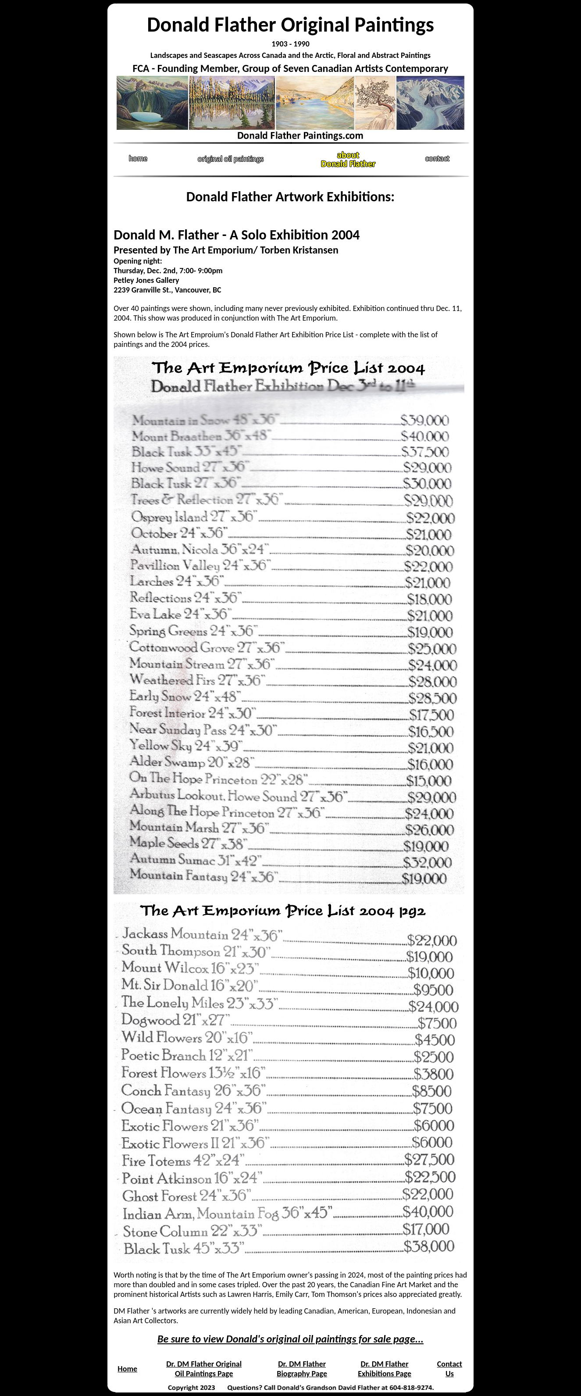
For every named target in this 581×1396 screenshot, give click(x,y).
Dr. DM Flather (302, 1364)
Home (127, 1369)
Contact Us (449, 1368)
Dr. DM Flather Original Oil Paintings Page (204, 1368)
